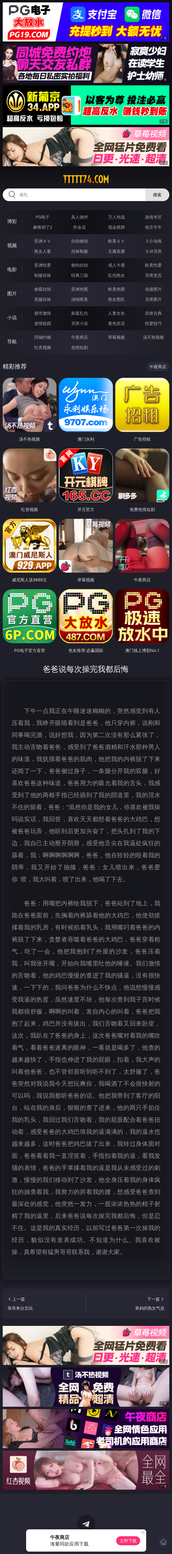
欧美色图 (116, 289)
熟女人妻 (42, 251)
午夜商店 (79, 337)
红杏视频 (42, 347)
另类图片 (153, 299)
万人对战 (116, 217)
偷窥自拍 (42, 289)
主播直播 (116, 251)
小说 (12, 317)
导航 (12, 341)
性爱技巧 (153, 323)
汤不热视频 (153, 337)
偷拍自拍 (79, 265)
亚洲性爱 (42, 265)
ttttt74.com (86, 179)
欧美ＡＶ (116, 241)
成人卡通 (116, 265)
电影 (12, 269)
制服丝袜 (42, 275)
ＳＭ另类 (153, 251)
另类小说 (79, 323)
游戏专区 (153, 217)
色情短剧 (79, 347)
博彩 (12, 221)
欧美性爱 (153, 265)
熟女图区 (116, 299)
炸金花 (79, 227)
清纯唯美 (79, 299)
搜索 (157, 194)
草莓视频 (116, 337)
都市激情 (42, 313)
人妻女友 (116, 313)
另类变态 (153, 275)
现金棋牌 (116, 227)
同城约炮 (42, 337)
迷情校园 (42, 323)
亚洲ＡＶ (42, 241)
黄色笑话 (116, 323)
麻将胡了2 (42, 227)
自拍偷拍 (79, 241)
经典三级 (79, 275)
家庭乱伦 (79, 313)
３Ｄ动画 (153, 241)
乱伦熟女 (116, 275)
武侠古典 (153, 313)
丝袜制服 (79, 251)
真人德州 (79, 217)
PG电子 (42, 217)
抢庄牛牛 (153, 227)
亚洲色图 (79, 289)
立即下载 (128, 1540)
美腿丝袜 (42, 299)
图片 (12, 293)
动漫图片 (153, 289)
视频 (12, 245)
